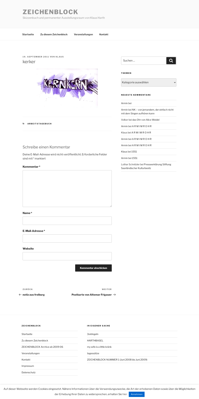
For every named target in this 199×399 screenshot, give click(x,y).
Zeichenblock (50, 12)
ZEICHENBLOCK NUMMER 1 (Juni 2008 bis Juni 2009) (117, 359)
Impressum (28, 365)
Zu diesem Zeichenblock (54, 34)
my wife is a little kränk (99, 346)
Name (27, 213)
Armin (124, 103)
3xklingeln (92, 334)
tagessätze (93, 353)
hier (124, 394)
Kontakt (103, 34)
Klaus (60, 57)
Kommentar (31, 166)
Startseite (28, 34)
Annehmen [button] (137, 394)
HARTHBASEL (95, 340)
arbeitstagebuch (39, 123)
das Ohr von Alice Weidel (145, 119)
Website (28, 248)
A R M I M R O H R (142, 126)
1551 (134, 151)
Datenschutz (29, 372)
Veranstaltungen (83, 34)
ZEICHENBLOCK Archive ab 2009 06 (42, 346)
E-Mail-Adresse (34, 231)
